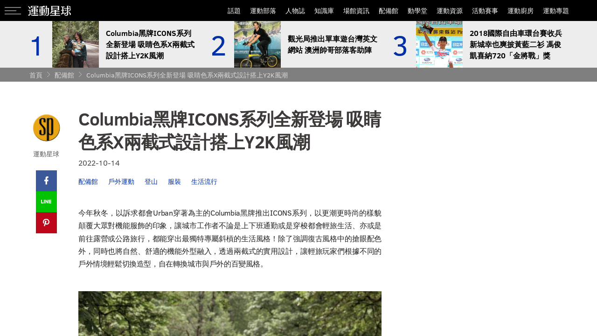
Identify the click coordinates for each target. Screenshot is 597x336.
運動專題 (556, 10)
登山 (151, 181)
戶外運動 (121, 181)
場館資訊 (356, 10)
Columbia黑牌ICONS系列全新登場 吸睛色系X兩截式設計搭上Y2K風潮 (187, 74)
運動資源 (450, 10)
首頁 (35, 74)
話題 (234, 10)
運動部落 (263, 10)
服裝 (174, 181)
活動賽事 (485, 10)
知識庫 (324, 10)
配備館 (388, 10)
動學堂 (417, 10)
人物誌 (295, 10)
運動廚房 (520, 10)
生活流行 (204, 181)
